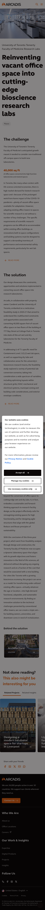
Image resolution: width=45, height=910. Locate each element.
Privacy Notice (15, 459)
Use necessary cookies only (20, 489)
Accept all (20, 473)
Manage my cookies (20, 481)
